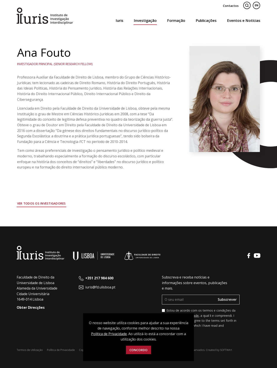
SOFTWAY (226, 350)
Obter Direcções (31, 307)
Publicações (206, 20)
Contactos (230, 6)
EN (256, 5)
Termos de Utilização (30, 350)
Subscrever (227, 299)
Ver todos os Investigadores (41, 203)
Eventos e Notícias (243, 20)
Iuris (119, 20)
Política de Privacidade (61, 350)
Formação (176, 20)
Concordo (138, 350)
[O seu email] (188, 300)
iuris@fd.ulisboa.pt (100, 287)
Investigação (145, 20)
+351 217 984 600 (99, 278)
